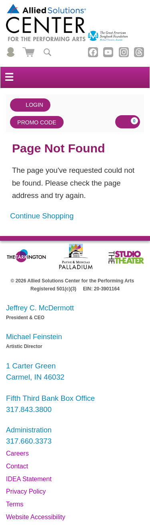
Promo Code (36, 122)
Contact (17, 466)
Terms (15, 504)
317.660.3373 (29, 441)
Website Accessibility (35, 517)
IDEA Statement (29, 479)
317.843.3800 (29, 409)
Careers (17, 453)
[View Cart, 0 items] (127, 121)
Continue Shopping (42, 216)
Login (30, 105)
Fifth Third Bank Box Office (50, 398)
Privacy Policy (26, 491)
